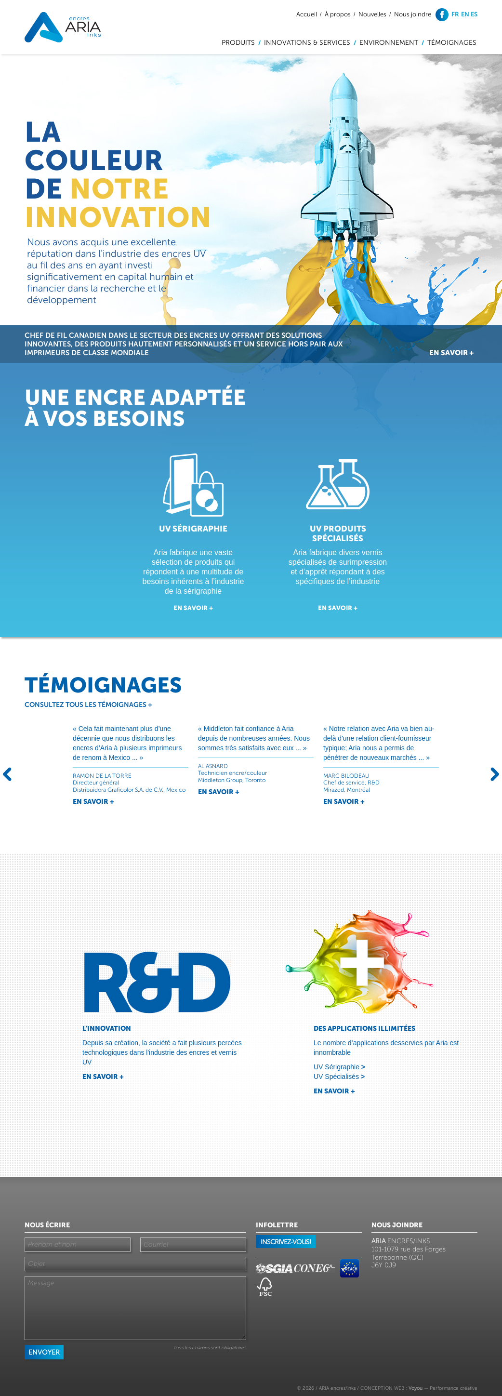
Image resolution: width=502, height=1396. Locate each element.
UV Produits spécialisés (338, 533)
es (474, 14)
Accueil (306, 14)
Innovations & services (307, 42)
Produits (238, 42)
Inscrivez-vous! (286, 1242)
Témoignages (451, 42)
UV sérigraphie (193, 528)
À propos (338, 14)
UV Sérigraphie (339, 1067)
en (465, 14)
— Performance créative (443, 1388)
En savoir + (451, 352)
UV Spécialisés (339, 1076)
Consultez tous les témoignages (88, 704)
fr (455, 14)
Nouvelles (372, 14)
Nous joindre (412, 14)
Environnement (388, 42)
